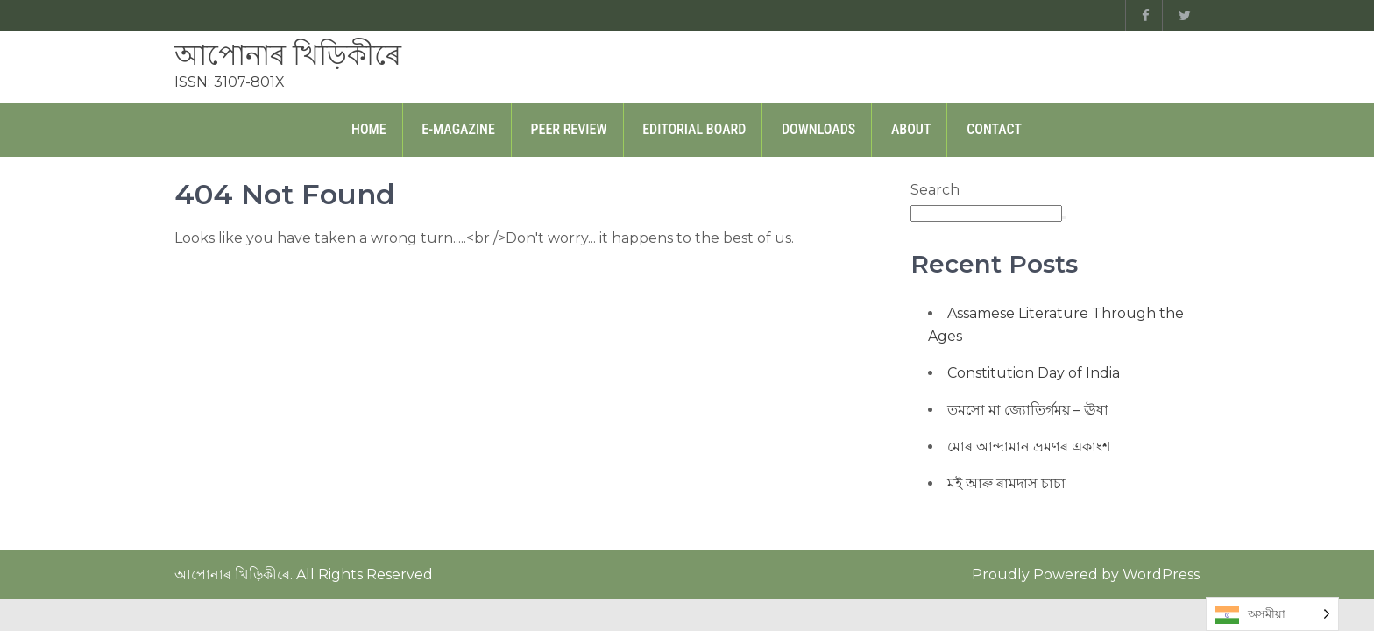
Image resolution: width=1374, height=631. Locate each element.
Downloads (818, 129)
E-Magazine (458, 129)
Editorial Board (694, 129)
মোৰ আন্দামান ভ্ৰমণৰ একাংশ (1028, 446)
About (911, 129)
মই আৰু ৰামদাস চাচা (1006, 483)
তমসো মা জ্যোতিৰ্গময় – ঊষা (1027, 409)
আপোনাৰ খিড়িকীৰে (287, 55)
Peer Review (569, 129)
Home (368, 129)
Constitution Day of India (1033, 373)
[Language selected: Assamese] (1272, 614)
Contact (994, 129)
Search (935, 189)
